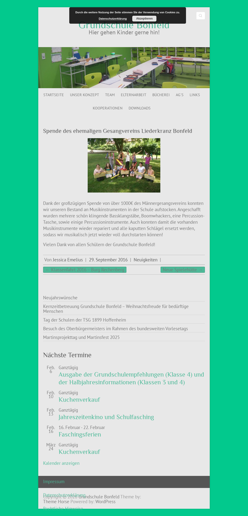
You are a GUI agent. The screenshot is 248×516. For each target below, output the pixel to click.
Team (110, 94)
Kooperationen (108, 108)
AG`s (180, 94)
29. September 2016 (108, 260)
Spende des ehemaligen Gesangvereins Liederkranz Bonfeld (117, 131)
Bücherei (161, 94)
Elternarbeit (133, 94)
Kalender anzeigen (61, 463)
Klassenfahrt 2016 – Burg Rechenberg (84, 269)
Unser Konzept (84, 94)
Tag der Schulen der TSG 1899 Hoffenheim (84, 320)
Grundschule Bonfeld (124, 25)
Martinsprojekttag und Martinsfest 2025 (81, 337)
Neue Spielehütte (183, 269)
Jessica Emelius (68, 260)
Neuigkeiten (145, 260)
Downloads (140, 108)
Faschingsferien (80, 434)
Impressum (53, 481)
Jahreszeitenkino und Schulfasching (106, 417)
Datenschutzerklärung (64, 495)
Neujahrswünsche (60, 298)
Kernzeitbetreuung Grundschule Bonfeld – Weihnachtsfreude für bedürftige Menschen (116, 308)
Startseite (53, 94)
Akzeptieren (144, 18)
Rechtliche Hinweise (63, 508)
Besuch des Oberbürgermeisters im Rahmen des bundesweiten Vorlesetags (115, 328)
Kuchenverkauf (79, 399)
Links (195, 94)
